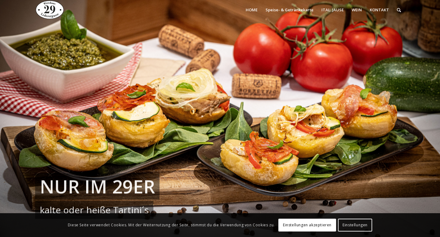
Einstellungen (355, 225)
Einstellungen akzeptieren (307, 225)
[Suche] (399, 10)
